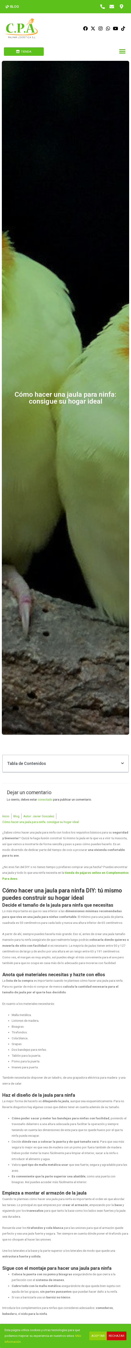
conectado (45, 799)
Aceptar (98, 1335)
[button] (122, 51)
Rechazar (116, 1335)
